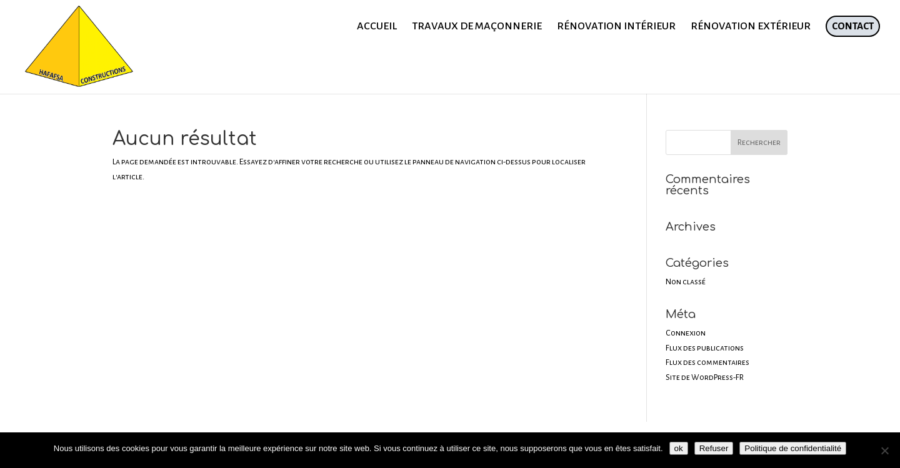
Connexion (686, 333)
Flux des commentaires (707, 362)
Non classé (686, 281)
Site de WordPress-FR (705, 377)
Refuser (714, 448)
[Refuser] (884, 450)
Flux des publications (705, 348)
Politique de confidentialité (792, 448)
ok (678, 448)
